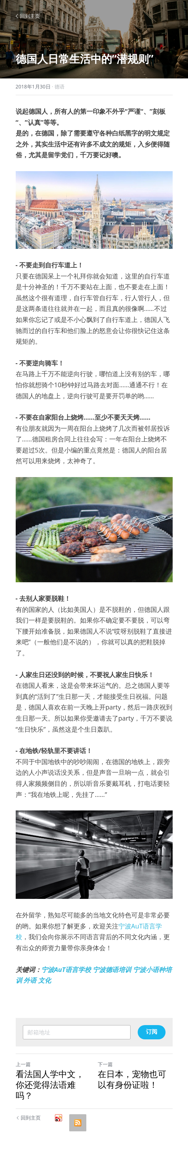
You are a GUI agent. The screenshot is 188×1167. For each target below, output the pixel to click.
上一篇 (23, 1064)
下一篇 (105, 1064)
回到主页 (27, 15)
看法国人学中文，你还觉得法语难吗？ (50, 1085)
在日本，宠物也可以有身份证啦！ (132, 1079)
